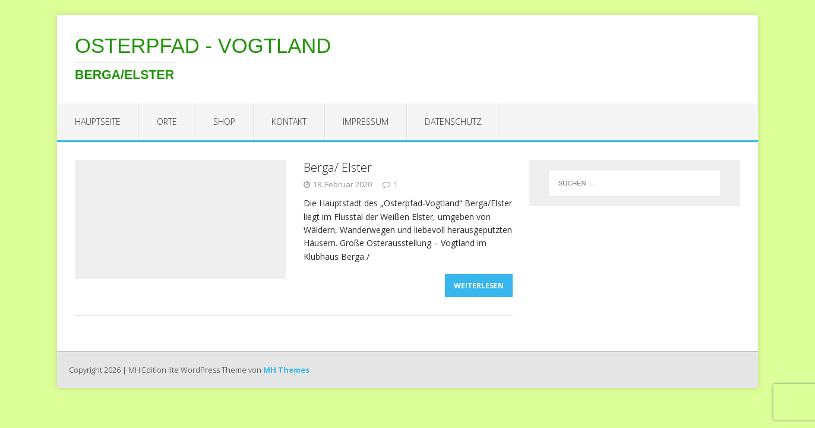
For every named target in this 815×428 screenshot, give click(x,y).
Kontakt (289, 121)
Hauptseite (98, 121)
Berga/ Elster (338, 167)
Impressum (365, 121)
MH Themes (286, 369)
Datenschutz (453, 121)
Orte (167, 121)
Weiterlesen (479, 286)
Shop (224, 121)
